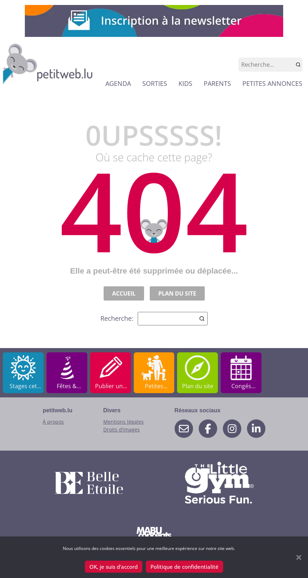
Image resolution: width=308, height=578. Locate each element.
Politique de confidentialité (184, 566)
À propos (53, 421)
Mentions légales (123, 421)
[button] (298, 557)
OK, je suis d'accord (113, 566)
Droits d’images (121, 429)
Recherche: (154, 318)
